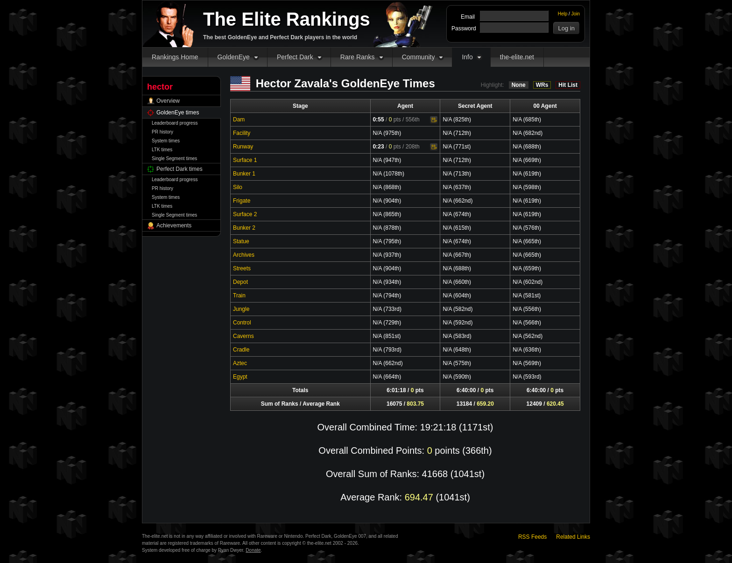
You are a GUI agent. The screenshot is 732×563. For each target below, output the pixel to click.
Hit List (567, 85)
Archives (243, 255)
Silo (237, 187)
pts (395, 119)
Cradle (241, 349)
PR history (162, 131)
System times (166, 140)
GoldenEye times (177, 112)
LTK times (162, 149)
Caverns (243, 336)
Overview (168, 101)
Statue (241, 241)
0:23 (378, 146)
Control (242, 322)
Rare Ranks (357, 57)
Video (433, 120)
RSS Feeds (532, 537)
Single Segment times (174, 158)
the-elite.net (517, 57)
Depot (240, 282)
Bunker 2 (244, 228)
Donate (253, 550)
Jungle (241, 309)
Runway (243, 146)
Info (467, 57)
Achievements (173, 225)
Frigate (241, 200)
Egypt (240, 376)
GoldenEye (234, 57)
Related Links (573, 537)
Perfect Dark (295, 57)
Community (418, 57)
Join (575, 13)
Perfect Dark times (179, 169)
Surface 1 (245, 160)
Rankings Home (175, 57)
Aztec (240, 363)
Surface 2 (245, 214)
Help (563, 13)
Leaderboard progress (174, 123)
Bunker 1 (244, 173)
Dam (239, 119)
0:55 (378, 119)
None (519, 85)
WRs (542, 85)
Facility (241, 133)
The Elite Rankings (286, 19)
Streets (242, 268)
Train (239, 295)
